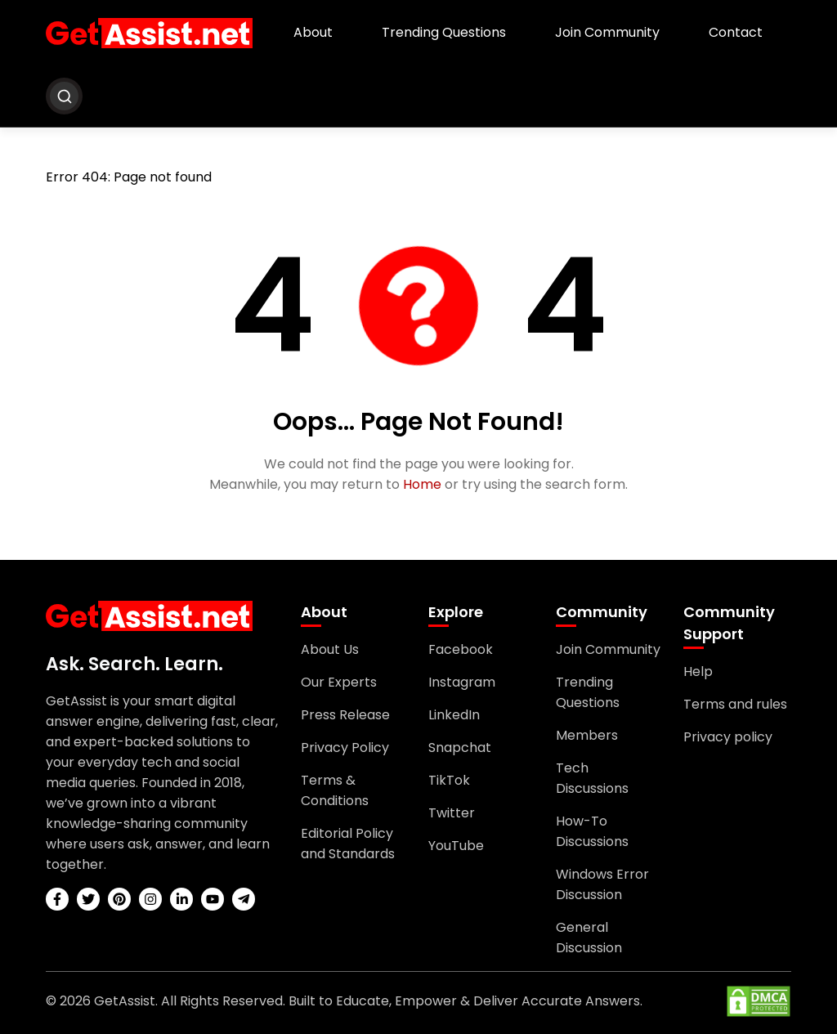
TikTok (449, 780)
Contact (736, 32)
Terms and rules (735, 704)
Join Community (607, 32)
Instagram (461, 682)
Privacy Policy (345, 747)
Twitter (451, 812)
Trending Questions (444, 32)
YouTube (456, 845)
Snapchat (459, 747)
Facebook (460, 649)
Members (587, 735)
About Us (330, 649)
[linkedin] (181, 899)
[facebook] (57, 899)
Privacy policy (727, 736)
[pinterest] (119, 899)
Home (422, 484)
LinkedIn (454, 714)
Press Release (345, 714)
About (313, 32)
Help (698, 671)
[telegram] (243, 899)
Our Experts (339, 682)
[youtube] (212, 899)
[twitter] (88, 899)
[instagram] (150, 899)
